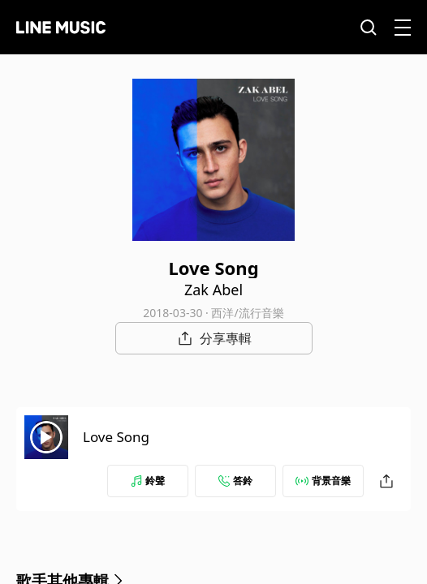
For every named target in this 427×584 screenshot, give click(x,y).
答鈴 (235, 480)
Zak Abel (213, 289)
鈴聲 (148, 480)
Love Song (116, 436)
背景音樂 (323, 480)
